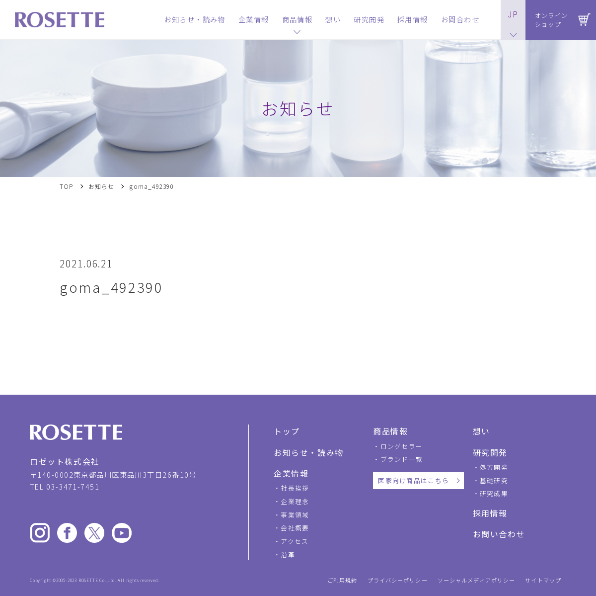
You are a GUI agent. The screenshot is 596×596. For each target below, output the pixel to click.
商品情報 (390, 431)
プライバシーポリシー (398, 580)
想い (481, 431)
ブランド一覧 (401, 459)
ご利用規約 (342, 580)
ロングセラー (401, 446)
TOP (67, 186)
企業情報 (291, 473)
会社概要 (295, 527)
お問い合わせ (499, 534)
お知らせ (101, 186)
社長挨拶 (295, 488)
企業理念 (295, 501)
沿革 (288, 554)
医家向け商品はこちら (413, 480)
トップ (287, 431)
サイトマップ (543, 580)
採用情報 (490, 513)
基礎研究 (494, 480)
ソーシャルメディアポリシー (477, 580)
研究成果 (494, 493)
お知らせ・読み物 (309, 452)
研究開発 (490, 452)
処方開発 (494, 467)
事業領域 (295, 514)
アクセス (294, 541)
